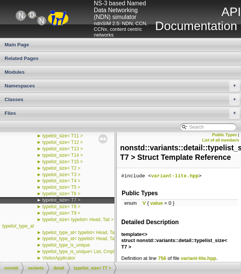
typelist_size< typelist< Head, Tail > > (79, 219)
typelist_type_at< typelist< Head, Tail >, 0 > (86, 232)
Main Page (17, 45)
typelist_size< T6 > (61, 193)
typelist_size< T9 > (61, 213)
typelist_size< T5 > (61, 187)
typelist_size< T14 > (62, 155)
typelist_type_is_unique (66, 245)
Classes (122, 99)
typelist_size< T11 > (62, 136)
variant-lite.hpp (175, 176)
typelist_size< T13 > (62, 148)
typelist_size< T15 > (62, 161)
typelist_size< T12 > (62, 142)
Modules (15, 72)
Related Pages (22, 58)
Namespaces (122, 86)
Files (122, 113)
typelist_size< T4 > (61, 180)
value (156, 203)
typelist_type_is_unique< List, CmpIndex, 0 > (87, 251)
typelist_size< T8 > (61, 206)
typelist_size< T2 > (61, 168)
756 (162, 258)
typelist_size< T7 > (61, 200)
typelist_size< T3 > (61, 174)
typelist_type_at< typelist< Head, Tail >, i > (85, 238)
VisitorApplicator (58, 258)
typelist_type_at (18, 226)
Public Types (224, 134)
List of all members (220, 140)
